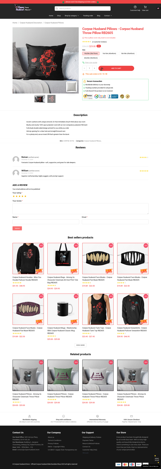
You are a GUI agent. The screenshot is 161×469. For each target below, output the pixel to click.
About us (51, 437)
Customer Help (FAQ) (90, 450)
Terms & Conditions (54, 440)
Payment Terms (88, 440)
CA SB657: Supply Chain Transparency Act (62, 450)
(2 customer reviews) (99, 42)
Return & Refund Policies (91, 443)
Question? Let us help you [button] (150, 466)
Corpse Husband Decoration (31, 23)
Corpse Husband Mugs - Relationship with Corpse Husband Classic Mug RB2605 (62, 330)
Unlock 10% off (157, 459)
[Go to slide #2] (51, 99)
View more (80, 345)
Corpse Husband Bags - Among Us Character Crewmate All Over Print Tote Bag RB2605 (62, 280)
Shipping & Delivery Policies (92, 437)
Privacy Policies (53, 443)
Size (83, 50)
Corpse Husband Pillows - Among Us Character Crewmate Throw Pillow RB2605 (27, 396)
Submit (17, 228)
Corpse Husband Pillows (54, 23)
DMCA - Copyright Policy (56, 447)
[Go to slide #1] (39, 99)
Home (15, 23)
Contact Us (86, 447)
